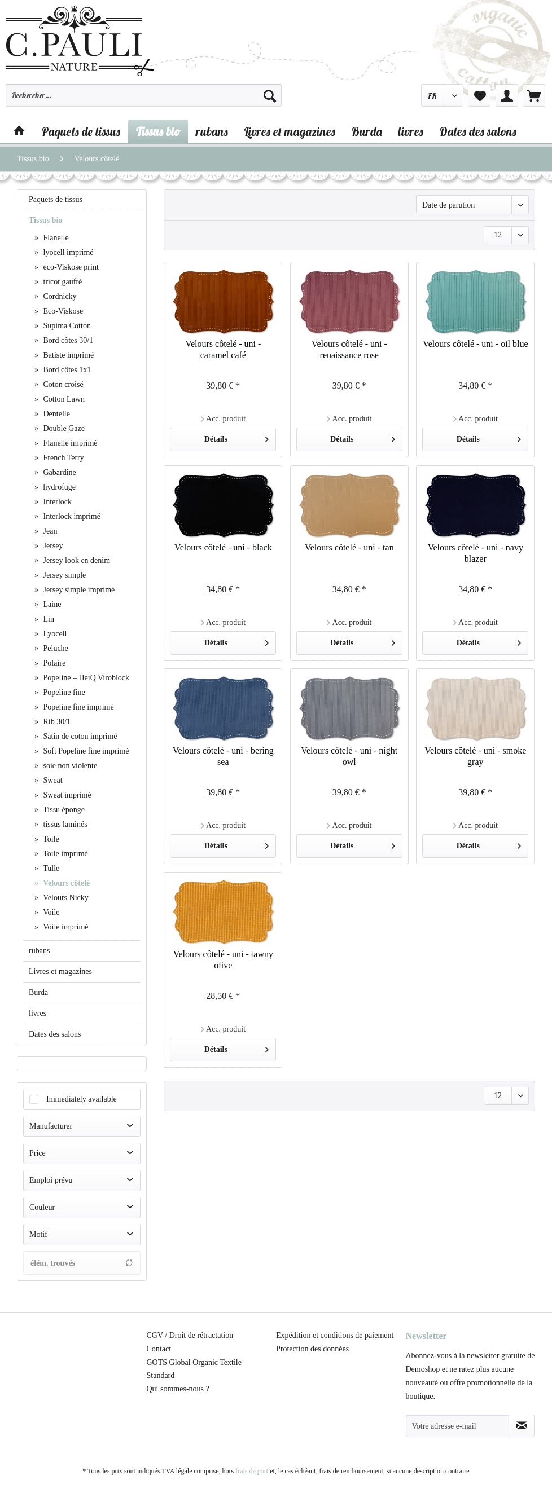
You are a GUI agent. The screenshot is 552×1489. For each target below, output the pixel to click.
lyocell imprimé (67, 252)
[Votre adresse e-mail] (458, 1426)
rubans (39, 950)
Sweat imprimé (66, 795)
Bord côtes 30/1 (67, 340)
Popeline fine (63, 692)
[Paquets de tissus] (80, 131)
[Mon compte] (507, 95)
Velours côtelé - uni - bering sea (223, 756)
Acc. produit (223, 419)
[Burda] (366, 131)
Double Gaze (63, 428)
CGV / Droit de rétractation (190, 1335)
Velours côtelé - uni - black (223, 547)
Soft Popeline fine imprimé (85, 751)
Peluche (54, 648)
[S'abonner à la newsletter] (522, 1426)
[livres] (410, 131)
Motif (38, 1234)
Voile (50, 912)
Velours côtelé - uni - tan (349, 547)
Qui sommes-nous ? (178, 1389)
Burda (38, 992)
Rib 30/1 (56, 721)
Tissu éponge (63, 809)
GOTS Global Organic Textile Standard (194, 1369)
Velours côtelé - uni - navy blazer (475, 553)
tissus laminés (64, 824)
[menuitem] (144, 100)
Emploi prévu (51, 1180)
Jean (49, 531)
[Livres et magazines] (289, 131)
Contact (159, 1349)
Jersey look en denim (75, 560)
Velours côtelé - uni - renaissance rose (349, 349)
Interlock (56, 501)
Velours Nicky (65, 897)
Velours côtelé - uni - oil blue (475, 344)
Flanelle (55, 238)
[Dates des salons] (477, 131)
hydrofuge (58, 487)
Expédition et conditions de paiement (334, 1335)
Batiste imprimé (67, 355)
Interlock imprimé (70, 516)
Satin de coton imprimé (79, 736)
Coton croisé (62, 384)
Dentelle (55, 413)
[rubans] (212, 131)
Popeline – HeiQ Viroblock (85, 677)
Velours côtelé (65, 883)
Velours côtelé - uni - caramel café (223, 349)
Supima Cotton (66, 325)
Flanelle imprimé (69, 443)
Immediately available (81, 1099)
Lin (47, 619)
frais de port (251, 1471)
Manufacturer (50, 1126)
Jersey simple (63, 575)
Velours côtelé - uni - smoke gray (475, 756)
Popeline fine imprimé (77, 707)
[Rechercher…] (144, 95)
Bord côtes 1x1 (66, 369)
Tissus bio (45, 220)
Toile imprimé (64, 853)
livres (37, 1013)
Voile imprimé (64, 927)
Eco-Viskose (62, 311)
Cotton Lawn (63, 399)
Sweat (52, 780)
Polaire (53, 663)
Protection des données (312, 1349)
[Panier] (534, 95)
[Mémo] (479, 95)
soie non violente (69, 765)
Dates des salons (55, 1034)
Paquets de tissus (55, 199)
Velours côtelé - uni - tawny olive (223, 959)
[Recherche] (270, 95)
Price (37, 1153)
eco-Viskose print (70, 267)
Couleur (42, 1207)
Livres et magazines (60, 971)
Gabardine (58, 472)
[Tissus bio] (158, 131)
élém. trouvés (81, 1262)
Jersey (52, 545)
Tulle (50, 868)
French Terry (62, 457)
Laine (51, 604)
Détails (236, 436)
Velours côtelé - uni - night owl (349, 756)
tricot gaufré (61, 281)
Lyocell (54, 633)
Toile (50, 839)
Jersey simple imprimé (78, 589)
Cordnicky (59, 296)
